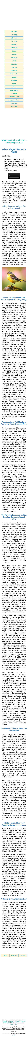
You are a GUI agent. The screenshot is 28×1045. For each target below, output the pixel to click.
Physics (14, 83)
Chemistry (14, 54)
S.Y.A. (13, 1035)
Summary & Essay (14, 96)
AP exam (14, 38)
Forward (22, 955)
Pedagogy (14, 77)
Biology (14, 51)
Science (14, 87)
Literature (14, 70)
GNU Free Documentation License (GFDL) (17, 1023)
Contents (14, 955)
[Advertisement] (14, 14)
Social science (14, 90)
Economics (14, 64)
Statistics (14, 93)
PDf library (14, 35)
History (14, 61)
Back (5, 955)
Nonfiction (14, 106)
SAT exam (14, 41)
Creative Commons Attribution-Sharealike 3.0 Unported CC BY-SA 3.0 (14, 1021)
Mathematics (14, 74)
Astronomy (14, 48)
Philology (14, 80)
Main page (14, 31)
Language (14, 67)
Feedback (14, 103)
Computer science (14, 100)
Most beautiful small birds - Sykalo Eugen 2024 (14, 141)
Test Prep (14, 44)
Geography (14, 57)
